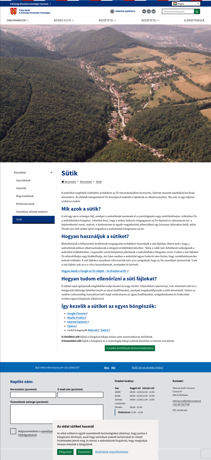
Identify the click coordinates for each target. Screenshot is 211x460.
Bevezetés (68, 181)
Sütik (19, 219)
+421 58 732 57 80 (181, 404)
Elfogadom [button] (65, 452)
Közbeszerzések (25, 203)
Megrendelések (25, 196)
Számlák (21, 188)
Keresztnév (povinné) (23, 389)
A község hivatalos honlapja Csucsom (30, 3)
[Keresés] (197, 11)
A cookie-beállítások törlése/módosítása (130, 348)
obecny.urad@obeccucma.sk (187, 400)
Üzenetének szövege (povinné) (29, 402)
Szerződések (23, 180)
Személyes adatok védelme (32, 211)
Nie (113, 367)
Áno (107, 367)
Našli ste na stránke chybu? (147, 367)
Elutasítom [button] (84, 452)
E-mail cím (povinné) (70, 389)
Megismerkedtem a (40, 433)
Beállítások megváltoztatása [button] (111, 451)
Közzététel (20, 172)
